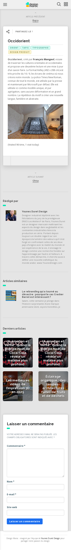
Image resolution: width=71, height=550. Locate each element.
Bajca (35, 20)
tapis (25, 47)
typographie (40, 47)
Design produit (20, 52)
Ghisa (36, 180)
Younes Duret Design (34, 211)
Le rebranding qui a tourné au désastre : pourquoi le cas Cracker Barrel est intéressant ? (42, 294)
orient (14, 47)
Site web (12, 507)
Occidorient (19, 41)
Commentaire (16, 446)
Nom (10, 481)
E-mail (11, 494)
